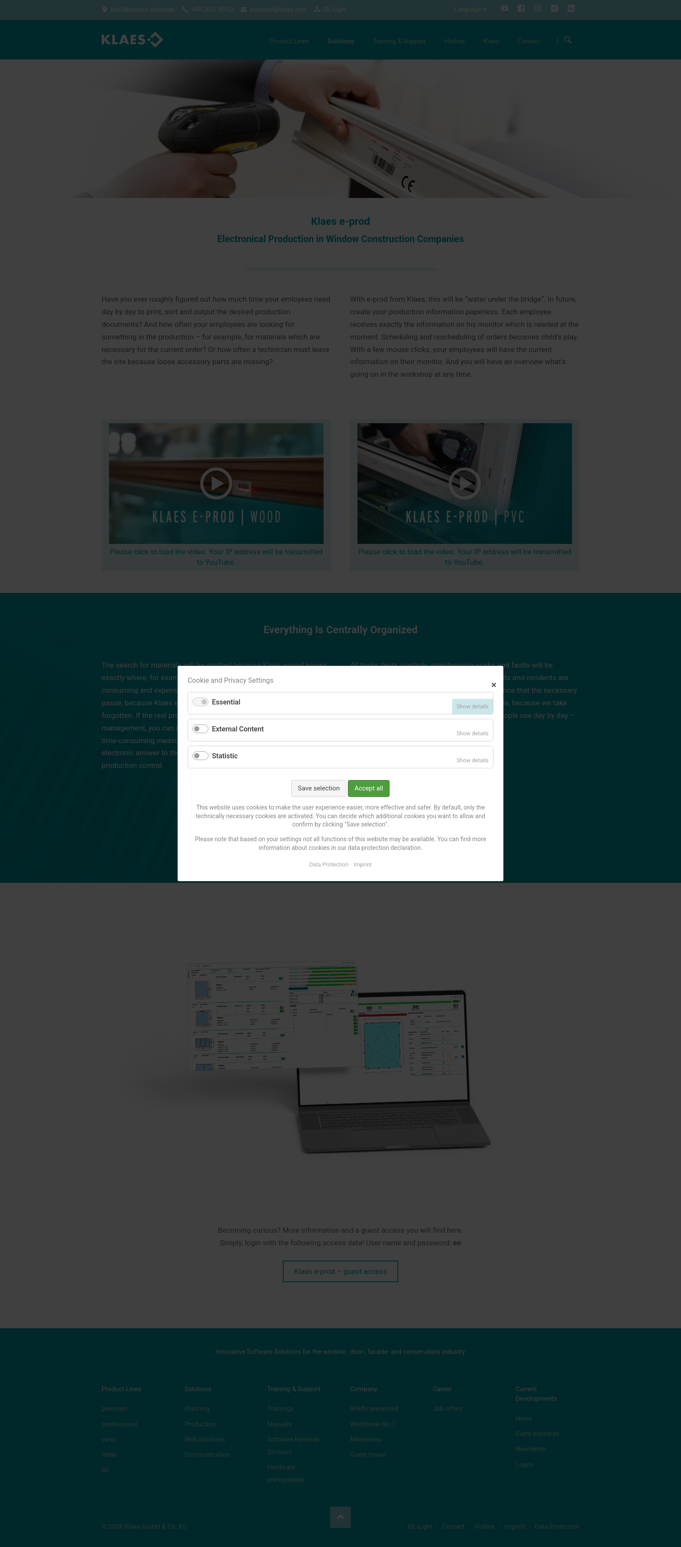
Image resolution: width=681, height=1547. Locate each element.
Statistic (225, 756)
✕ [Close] (493, 684)
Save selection (319, 788)
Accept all (368, 788)
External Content (238, 729)
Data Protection (328, 864)
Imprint (363, 864)
